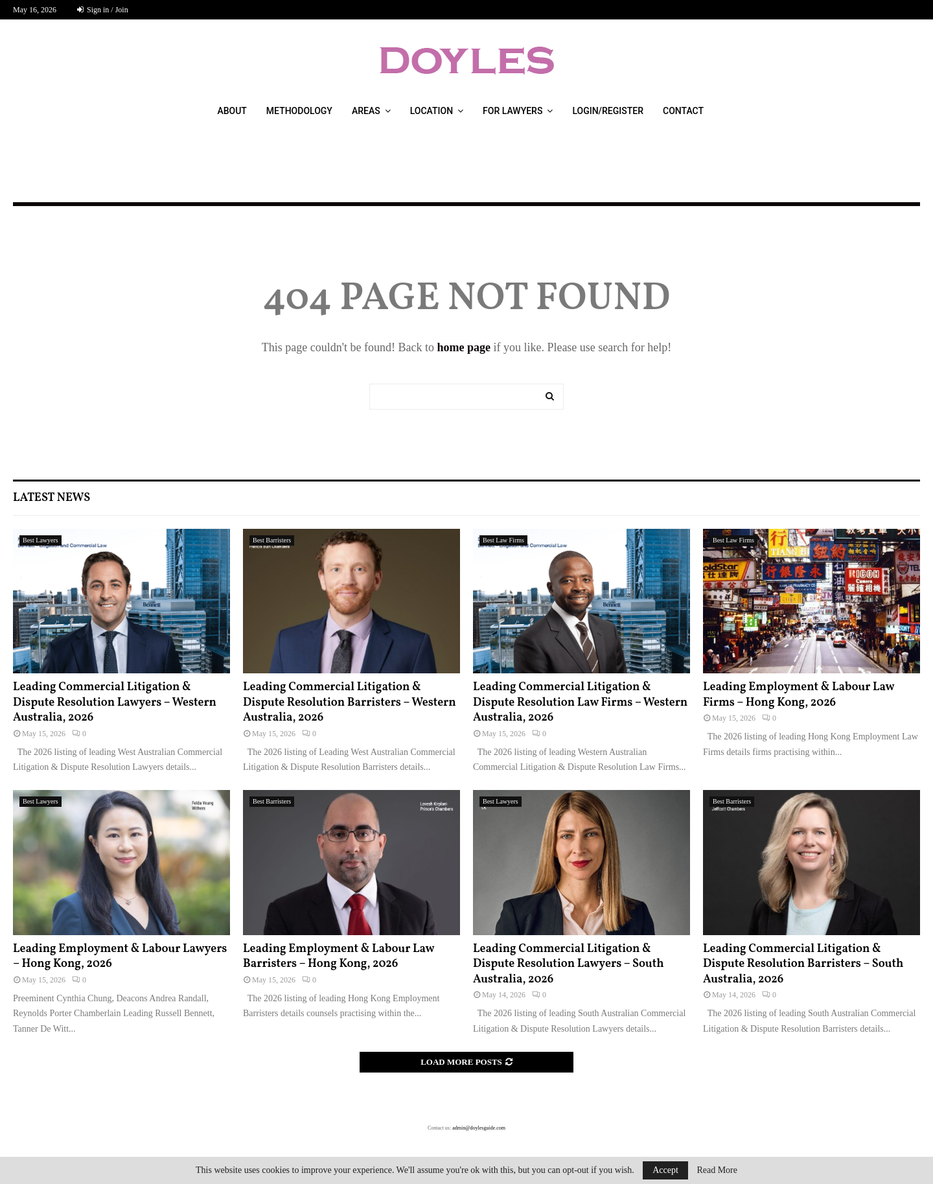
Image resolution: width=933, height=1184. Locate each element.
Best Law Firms (503, 540)
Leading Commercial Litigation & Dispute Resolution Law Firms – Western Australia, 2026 (580, 702)
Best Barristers (272, 540)
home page (463, 347)
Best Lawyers (40, 540)
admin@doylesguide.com (478, 1128)
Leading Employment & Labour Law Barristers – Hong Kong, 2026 (338, 956)
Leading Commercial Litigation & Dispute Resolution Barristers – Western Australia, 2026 (349, 702)
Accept (665, 1170)
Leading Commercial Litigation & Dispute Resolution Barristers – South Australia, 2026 (803, 964)
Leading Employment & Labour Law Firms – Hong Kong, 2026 (798, 694)
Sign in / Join (102, 9)
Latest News (51, 498)
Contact (683, 111)
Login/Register (607, 111)
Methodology (299, 111)
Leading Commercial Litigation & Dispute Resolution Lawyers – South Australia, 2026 (568, 964)
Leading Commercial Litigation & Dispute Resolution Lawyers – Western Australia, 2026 (114, 702)
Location (431, 111)
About (231, 111)
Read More (717, 1170)
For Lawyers (512, 111)
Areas (366, 111)
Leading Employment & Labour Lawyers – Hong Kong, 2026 (120, 956)
